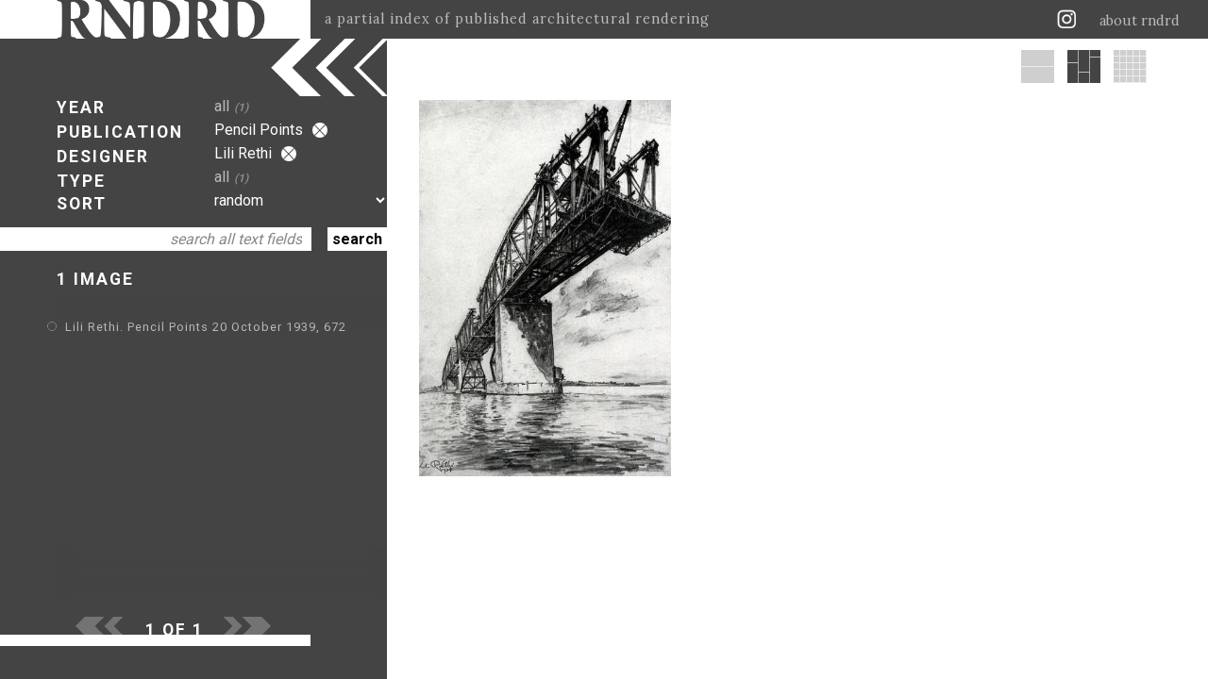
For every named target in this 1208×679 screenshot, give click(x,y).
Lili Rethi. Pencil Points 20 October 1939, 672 (205, 327)
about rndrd (1139, 20)
